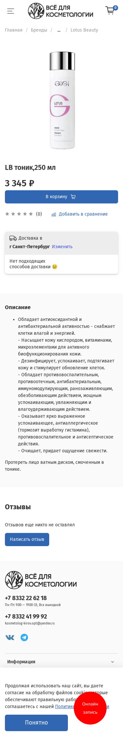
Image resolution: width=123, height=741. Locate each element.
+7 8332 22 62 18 (26, 598)
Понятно (36, 722)
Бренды (39, 30)
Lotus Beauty (84, 30)
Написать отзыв (27, 539)
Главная (14, 30)
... (58, 30)
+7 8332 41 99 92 (26, 616)
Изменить (62, 247)
